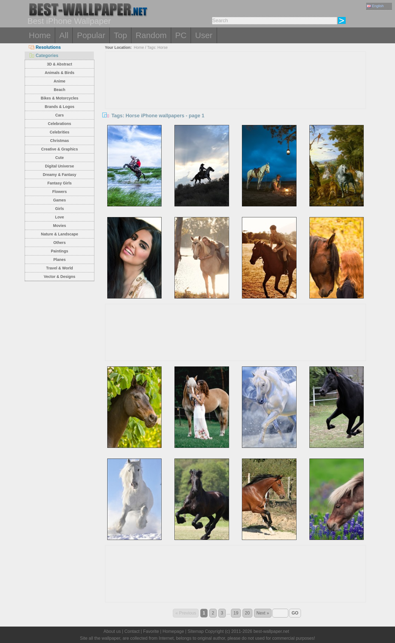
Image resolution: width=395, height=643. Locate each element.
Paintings (59, 251)
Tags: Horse (157, 47)
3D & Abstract (59, 64)
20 (247, 613)
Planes (59, 259)
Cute (59, 157)
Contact (131, 631)
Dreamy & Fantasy (59, 174)
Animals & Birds (59, 72)
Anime (60, 81)
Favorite (151, 631)
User (203, 35)
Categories (43, 55)
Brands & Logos (59, 106)
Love (59, 217)
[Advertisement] (236, 93)
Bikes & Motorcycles (59, 98)
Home (40, 35)
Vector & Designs (59, 276)
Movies (59, 225)
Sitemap (196, 631)
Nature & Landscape (59, 234)
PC (181, 35)
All (63, 35)
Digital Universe (59, 166)
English (375, 6)
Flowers (59, 191)
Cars (59, 115)
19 (235, 613)
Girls (59, 208)
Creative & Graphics (59, 149)
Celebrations (59, 123)
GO (295, 613)
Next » (262, 613)
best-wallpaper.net (271, 631)
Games (59, 200)
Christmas (59, 140)
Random (151, 35)
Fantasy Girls (59, 183)
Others (59, 242)
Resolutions (45, 47)
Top (120, 35)
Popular (91, 35)
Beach (59, 89)
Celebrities (59, 132)
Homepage (173, 631)
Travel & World (59, 268)
